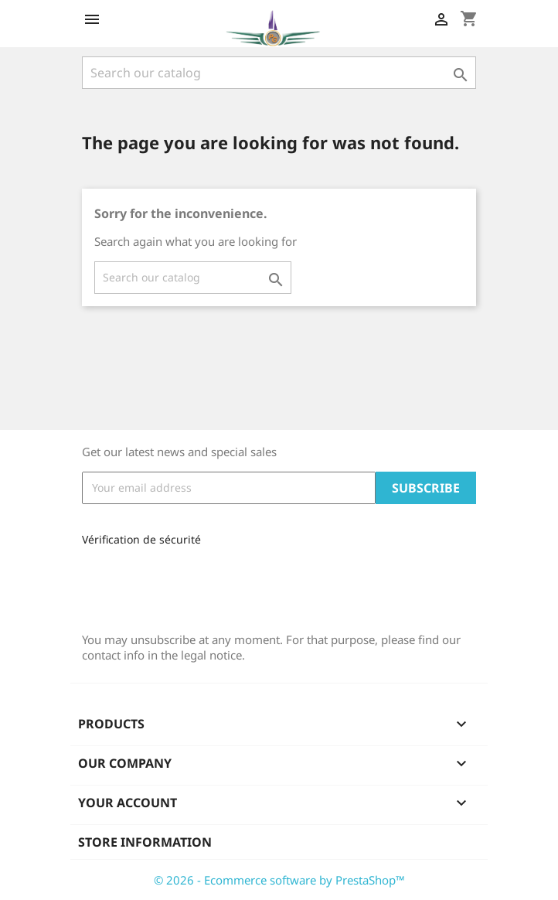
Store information (145, 842)
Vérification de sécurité (141, 539)
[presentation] (185, 583)
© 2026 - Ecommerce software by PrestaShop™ (279, 880)
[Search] (279, 72)
